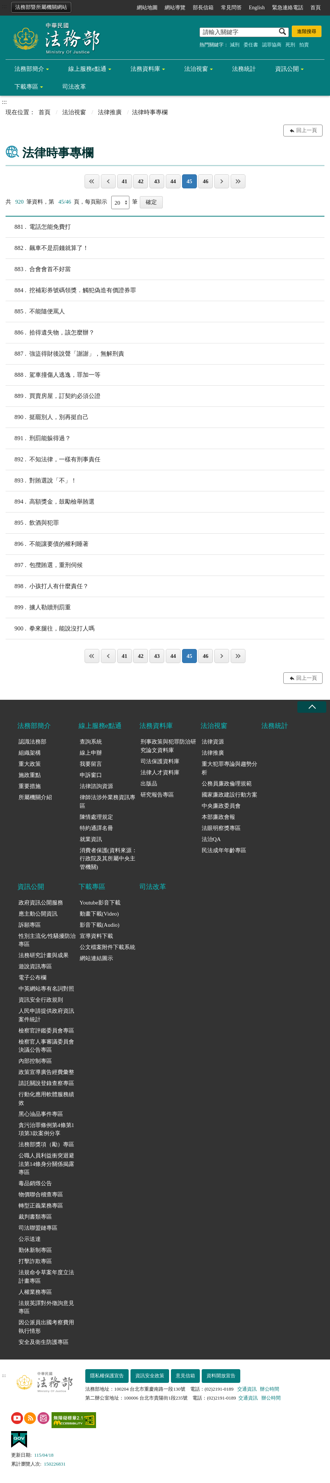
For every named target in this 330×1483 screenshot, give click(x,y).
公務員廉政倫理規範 (227, 784)
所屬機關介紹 (35, 797)
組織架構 (30, 753)
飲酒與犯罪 (32, 522)
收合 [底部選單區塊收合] (311, 707)
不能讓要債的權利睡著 (47, 544)
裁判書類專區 (35, 1217)
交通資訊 (247, 1389)
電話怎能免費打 (38, 227)
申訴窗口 (91, 775)
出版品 (149, 784)
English (257, 7)
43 (157, 181)
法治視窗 (196, 69)
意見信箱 (185, 1375)
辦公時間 (269, 1389)
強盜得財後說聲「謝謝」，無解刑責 (65, 353)
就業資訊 (91, 839)
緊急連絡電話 (287, 7)
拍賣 (304, 44)
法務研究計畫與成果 (44, 955)
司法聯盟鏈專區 (38, 1228)
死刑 (290, 44)
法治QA (211, 839)
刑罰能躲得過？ (38, 438)
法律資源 (213, 742)
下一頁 (221, 181)
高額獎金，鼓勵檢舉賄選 (50, 501)
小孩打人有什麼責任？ (47, 586)
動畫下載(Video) (99, 914)
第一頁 (92, 181)
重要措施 (30, 786)
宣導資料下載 (96, 936)
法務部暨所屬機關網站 (41, 7)
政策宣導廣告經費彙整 (46, 1072)
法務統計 (244, 69)
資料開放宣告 (221, 1375)
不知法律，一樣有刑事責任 (53, 459)
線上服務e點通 (87, 69)
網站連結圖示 (96, 958)
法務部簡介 (29, 69)
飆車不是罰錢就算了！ (47, 248)
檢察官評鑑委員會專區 (46, 1031)
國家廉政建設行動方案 (229, 795)
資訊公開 (287, 69)
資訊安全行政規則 (41, 1000)
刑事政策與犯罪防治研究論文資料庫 (168, 746)
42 (140, 181)
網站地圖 (147, 7)
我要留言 (91, 764)
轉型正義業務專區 (41, 1206)
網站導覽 (175, 7)
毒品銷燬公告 (35, 1183)
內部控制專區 (35, 1061)
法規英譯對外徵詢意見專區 (46, 1307)
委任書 (251, 44)
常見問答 (231, 7)
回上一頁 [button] (306, 130)
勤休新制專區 (35, 1250)
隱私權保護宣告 (107, 1375)
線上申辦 (91, 753)
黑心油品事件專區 (41, 1114)
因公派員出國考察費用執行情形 (46, 1326)
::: (4, 6)
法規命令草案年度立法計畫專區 (46, 1276)
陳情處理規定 (96, 817)
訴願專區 (30, 925)
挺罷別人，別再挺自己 (47, 417)
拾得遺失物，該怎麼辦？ (50, 332)
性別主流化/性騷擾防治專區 (47, 940)
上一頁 (108, 181)
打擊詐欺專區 (35, 1261)
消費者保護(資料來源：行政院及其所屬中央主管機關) (108, 858)
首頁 (315, 7)
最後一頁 (238, 181)
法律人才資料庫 (160, 772)
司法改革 (74, 86)
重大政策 (30, 764)
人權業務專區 (35, 1292)
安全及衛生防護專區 (44, 1342)
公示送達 (30, 1239)
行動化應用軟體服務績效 (46, 1098)
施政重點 (30, 775)
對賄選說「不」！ (41, 480)
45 (189, 181)
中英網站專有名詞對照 (46, 989)
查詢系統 (91, 742)
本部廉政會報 (218, 817)
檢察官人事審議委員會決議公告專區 (46, 1046)
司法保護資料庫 (160, 761)
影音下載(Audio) (100, 925)
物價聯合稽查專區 (41, 1194)
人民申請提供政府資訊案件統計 (46, 1015)
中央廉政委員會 (221, 806)
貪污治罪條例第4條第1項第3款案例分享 (46, 1129)
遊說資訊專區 (35, 966)
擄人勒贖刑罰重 (38, 607)
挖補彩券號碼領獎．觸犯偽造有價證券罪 (71, 290)
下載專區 (26, 86)
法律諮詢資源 (96, 786)
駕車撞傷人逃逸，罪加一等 (53, 374)
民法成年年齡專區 (224, 850)
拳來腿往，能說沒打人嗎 (50, 628)
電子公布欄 (32, 978)
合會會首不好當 (38, 269)
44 (173, 181)
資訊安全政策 (149, 1375)
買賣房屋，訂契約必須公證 (53, 396)
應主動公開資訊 (38, 914)
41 (124, 181)
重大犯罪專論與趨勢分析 (229, 768)
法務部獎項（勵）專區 (46, 1144)
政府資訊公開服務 (41, 903)
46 (205, 181)
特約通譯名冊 (96, 828)
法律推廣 (110, 112)
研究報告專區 (157, 795)
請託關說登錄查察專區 (46, 1083)
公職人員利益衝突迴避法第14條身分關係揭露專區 (46, 1164)
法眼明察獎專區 (221, 828)
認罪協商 (271, 44)
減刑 (235, 44)
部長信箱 (203, 7)
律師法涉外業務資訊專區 (107, 801)
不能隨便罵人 (35, 311)
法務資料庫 (145, 69)
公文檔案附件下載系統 (107, 947)
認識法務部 (32, 742)
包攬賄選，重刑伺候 (44, 565)
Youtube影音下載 (100, 903)
